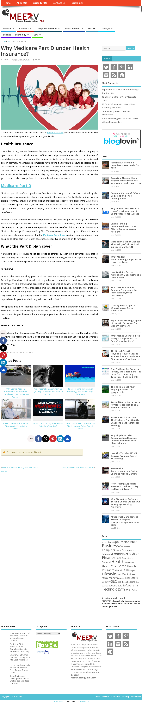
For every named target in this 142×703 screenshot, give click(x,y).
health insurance (55, 132)
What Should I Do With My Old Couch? (77, 467)
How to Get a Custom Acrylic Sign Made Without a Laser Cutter (126, 275)
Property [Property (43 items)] (121, 578)
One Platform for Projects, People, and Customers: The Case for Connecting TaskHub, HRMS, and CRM (126, 372)
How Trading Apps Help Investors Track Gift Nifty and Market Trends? (124, 486)
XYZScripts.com (82, 701)
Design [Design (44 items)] (118, 550)
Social (107, 58)
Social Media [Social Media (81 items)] (115, 585)
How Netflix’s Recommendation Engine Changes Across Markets (124, 471)
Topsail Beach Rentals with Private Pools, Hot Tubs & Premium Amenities (125, 405)
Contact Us (59, 3)
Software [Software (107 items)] (128, 585)
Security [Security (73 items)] (106, 581)
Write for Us (40, 3)
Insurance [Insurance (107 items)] (108, 570)
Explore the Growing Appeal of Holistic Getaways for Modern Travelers (126, 323)
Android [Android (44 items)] (105, 542)
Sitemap (125, 696)
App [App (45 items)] (111, 542)
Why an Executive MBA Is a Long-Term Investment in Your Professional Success (125, 211)
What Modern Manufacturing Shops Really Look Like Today (126, 259)
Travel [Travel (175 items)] (126, 589)
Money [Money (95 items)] (113, 577)
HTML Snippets (59, 701)
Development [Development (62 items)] (128, 550)
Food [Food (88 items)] (119, 558)
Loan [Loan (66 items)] (118, 574)
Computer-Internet (47, 28)
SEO (36, 34)
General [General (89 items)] (106, 562)
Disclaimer (77, 3)
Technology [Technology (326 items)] (112, 589)
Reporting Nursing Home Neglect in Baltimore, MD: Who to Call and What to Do (126, 180)
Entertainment (72, 28)
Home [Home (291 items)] (121, 565)
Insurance (29, 352)
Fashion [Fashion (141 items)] (133, 554)
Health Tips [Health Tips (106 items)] (109, 566)
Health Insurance (17, 352)
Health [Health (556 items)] (117, 561)
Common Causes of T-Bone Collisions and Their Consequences (125, 196)
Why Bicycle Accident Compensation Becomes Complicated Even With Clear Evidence (16, 393)
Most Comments (110, 83)
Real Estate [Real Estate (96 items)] (131, 577)
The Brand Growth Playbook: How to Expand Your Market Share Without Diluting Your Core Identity (125, 355)
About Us (22, 3)
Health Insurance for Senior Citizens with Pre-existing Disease (16, 426)
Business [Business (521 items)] (110, 545)
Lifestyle (105, 28)
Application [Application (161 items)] (121, 542)
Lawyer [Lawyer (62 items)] (131, 570)
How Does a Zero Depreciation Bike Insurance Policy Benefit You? (80, 426)
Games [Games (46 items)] (131, 558)
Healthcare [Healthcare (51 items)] (129, 562)
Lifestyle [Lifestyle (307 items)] (109, 573)
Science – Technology (14, 34)
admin (5, 59)
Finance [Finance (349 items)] (108, 557)
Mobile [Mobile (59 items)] (105, 578)
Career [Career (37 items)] (127, 547)
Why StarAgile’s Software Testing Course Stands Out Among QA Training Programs (125, 502)
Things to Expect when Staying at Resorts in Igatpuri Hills (123, 389)
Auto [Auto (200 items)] (133, 541)
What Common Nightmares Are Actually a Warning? (48, 424)
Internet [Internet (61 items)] (118, 570)
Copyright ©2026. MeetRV (11, 696)
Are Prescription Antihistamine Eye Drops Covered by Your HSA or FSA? (48, 392)
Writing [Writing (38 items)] (134, 590)
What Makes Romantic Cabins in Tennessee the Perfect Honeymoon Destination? (124, 291)
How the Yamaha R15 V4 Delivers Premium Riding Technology (124, 456)
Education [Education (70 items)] (107, 553)
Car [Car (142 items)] (121, 546)
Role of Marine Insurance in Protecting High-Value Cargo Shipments (80, 392)
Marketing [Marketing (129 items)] (128, 574)
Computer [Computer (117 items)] (108, 550)
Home (7, 3)
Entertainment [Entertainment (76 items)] (120, 553)
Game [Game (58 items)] (125, 558)
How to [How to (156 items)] (132, 566)
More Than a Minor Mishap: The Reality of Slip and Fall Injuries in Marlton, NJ (125, 244)
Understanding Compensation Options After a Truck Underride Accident (123, 227)
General (7, 28)
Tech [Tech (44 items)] (136, 586)
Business (24, 28)
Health (91, 28)
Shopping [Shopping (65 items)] (130, 581)
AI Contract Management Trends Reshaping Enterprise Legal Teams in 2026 (125, 520)
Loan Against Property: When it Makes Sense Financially (123, 308)
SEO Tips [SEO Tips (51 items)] (122, 582)
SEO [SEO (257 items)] (114, 581)
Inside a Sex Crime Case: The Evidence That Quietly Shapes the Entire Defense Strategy (125, 421)
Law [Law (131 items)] (125, 570)
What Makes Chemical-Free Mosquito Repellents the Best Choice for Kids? (125, 338)
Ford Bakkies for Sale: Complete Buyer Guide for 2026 (125, 165)
